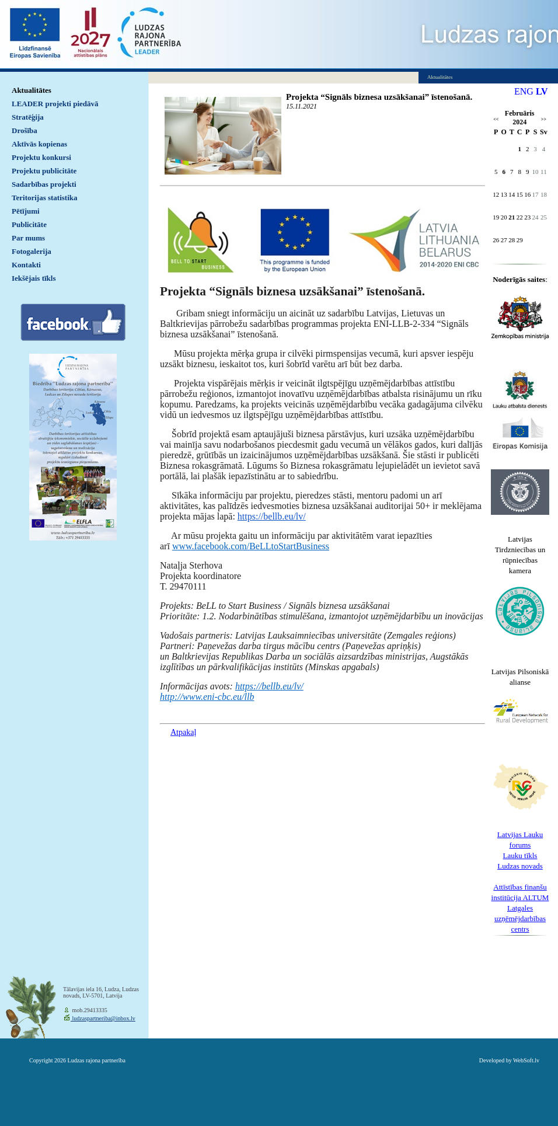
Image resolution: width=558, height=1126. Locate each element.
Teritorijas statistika (45, 197)
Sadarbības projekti (44, 184)
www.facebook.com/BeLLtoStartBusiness (250, 546)
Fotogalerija (31, 251)
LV (542, 91)
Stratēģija (28, 117)
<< (495, 119)
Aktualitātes (31, 90)
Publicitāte (29, 224)
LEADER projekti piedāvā (55, 103)
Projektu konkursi (41, 157)
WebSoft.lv (526, 1060)
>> (543, 119)
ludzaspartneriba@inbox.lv (103, 1018)
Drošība (24, 130)
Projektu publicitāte (44, 170)
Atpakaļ (183, 732)
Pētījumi (26, 211)
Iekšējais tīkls (33, 278)
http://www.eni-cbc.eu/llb (207, 697)
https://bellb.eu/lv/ (272, 516)
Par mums (28, 237)
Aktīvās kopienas (39, 144)
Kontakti (26, 264)
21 (511, 217)
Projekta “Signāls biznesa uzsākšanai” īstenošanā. (379, 97)
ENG (523, 91)
